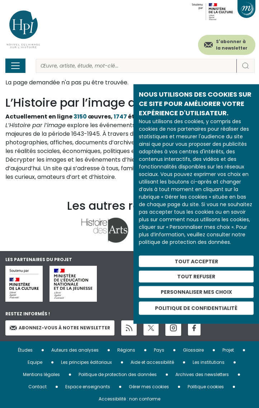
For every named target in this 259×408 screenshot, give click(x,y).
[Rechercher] (136, 66)
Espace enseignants (87, 387)
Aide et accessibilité (152, 362)
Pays (159, 350)
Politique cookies (206, 387)
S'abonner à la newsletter (232, 44)
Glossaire (193, 350)
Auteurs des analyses (75, 350)
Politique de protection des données (118, 374)
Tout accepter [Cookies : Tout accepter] (196, 261)
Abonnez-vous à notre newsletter (60, 328)
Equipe (35, 362)
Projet (228, 350)
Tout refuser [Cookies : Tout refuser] (196, 276)
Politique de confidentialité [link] (196, 307)
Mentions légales (41, 374)
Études (25, 350)
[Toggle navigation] (15, 66)
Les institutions (209, 362)
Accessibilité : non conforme (129, 399)
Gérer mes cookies (149, 387)
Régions (126, 350)
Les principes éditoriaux (86, 362)
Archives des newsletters (202, 374)
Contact (37, 387)
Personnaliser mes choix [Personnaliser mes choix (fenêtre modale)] (196, 292)
